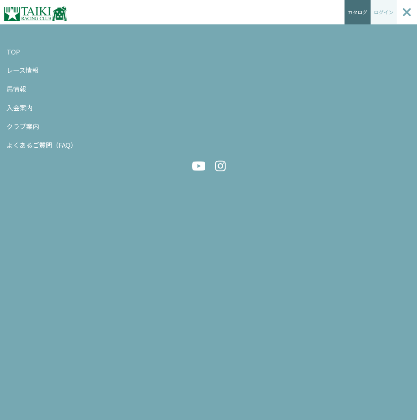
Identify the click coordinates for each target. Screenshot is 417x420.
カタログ (357, 12)
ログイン (383, 12)
